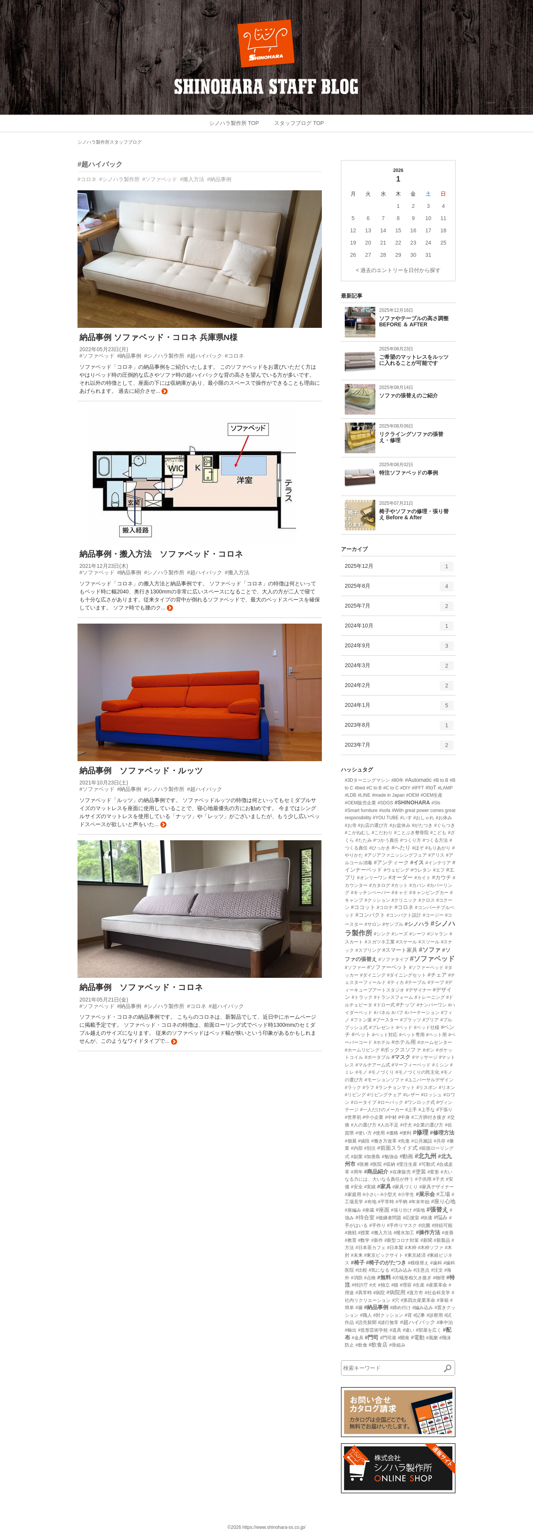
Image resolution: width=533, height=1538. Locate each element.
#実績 (370, 1187)
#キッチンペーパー (370, 892)
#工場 (443, 1194)
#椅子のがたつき (386, 1262)
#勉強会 (390, 1156)
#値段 (364, 1141)
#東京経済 (415, 1255)
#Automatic (418, 780)
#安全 (357, 1187)
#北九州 (425, 1156)
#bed (360, 788)
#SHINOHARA (412, 802)
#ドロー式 (384, 1005)
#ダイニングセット (406, 975)
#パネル (382, 1012)
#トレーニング (430, 997)
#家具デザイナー (436, 1187)
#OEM (412, 795)
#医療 (363, 1164)
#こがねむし (357, 832)
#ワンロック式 (420, 1102)
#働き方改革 (384, 1141)
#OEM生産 (431, 795)
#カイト (422, 877)
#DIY (405, 788)
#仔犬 (406, 1125)
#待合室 (365, 1217)
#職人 (366, 1315)
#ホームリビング (362, 1050)
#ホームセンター (434, 1042)
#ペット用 (436, 1034)
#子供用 (423, 1179)
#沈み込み (401, 1270)
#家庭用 (353, 1194)
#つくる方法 (435, 840)
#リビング (355, 1094)
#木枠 (411, 1247)
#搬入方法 (192, 179)
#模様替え (418, 1263)
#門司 (371, 1337)
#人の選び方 (363, 1125)
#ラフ (369, 1087)
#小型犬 (388, 1194)
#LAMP (445, 788)
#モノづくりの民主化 (417, 1072)
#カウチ (441, 877)
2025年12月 (399, 569)
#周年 (357, 1172)
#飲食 (361, 1345)
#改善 (448, 1232)
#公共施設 (421, 1141)
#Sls (435, 802)
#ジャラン (437, 934)
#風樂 (432, 1337)
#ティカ (396, 982)
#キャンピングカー (429, 892)
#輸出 (351, 1330)
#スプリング (368, 950)
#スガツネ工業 (380, 942)
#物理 (439, 1277)
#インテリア (438, 862)
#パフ (397, 1012)
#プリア (431, 1020)
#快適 (427, 1217)
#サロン (373, 924)
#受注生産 (407, 1164)
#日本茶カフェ (370, 1247)
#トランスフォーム (393, 997)
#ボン (428, 1050)
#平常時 (386, 1201)
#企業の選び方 (428, 1125)
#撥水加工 (404, 1232)
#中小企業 (373, 1117)
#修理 (420, 1132)
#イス (417, 862)
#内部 (357, 1148)
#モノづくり (381, 1072)
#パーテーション (422, 1012)
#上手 (411, 1109)
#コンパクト (370, 915)
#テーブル (415, 982)
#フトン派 (361, 1020)
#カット (399, 885)
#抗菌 (424, 1225)
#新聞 (426, 1240)
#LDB (350, 795)
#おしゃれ (423, 817)
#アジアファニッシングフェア (396, 855)
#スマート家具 (399, 950)
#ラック (353, 1087)
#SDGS (385, 802)
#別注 (370, 1148)
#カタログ (379, 885)
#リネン (447, 1087)
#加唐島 (372, 1156)
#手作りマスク (402, 1225)
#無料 (384, 1277)
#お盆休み (399, 825)
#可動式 (427, 1164)
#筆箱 (443, 1300)
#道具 (395, 1330)
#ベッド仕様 (426, 1027)
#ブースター (386, 1020)
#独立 (384, 1285)
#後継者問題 (389, 1217)
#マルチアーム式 (372, 1065)
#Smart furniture (361, 810)
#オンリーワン (372, 877)
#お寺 (351, 825)
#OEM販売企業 (360, 802)
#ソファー (355, 967)
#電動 (418, 1337)
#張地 (419, 1210)
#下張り (444, 1109)
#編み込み (422, 1307)
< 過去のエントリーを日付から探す (398, 270)
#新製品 (442, 1240)
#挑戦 (351, 1232)
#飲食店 (378, 1345)
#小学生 (406, 1194)
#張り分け (401, 1210)
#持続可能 (442, 1225)
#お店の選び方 (373, 825)
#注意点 (421, 1270)
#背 (408, 1315)
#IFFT (418, 788)
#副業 (357, 1156)
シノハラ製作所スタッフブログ (110, 142)
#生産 (419, 1285)
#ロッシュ (431, 1094)
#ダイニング (373, 975)
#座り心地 (443, 1201)
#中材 (391, 1117)
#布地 (370, 1201)
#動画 (406, 1156)
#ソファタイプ (393, 959)
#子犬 (438, 1179)
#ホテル (382, 1042)
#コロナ (385, 907)
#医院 (376, 1164)
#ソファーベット (387, 967)
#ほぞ (418, 848)
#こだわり (382, 832)
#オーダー (400, 877)
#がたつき (422, 825)
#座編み (353, 1210)
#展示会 (425, 1194)
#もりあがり (438, 848)
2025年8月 (399, 589)
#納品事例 (219, 179)
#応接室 (411, 1217)
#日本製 (395, 1247)
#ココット (363, 907)
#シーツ (417, 934)
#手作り (377, 1225)
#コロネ (87, 179)
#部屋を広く (428, 1330)
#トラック (362, 997)
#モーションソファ (384, 1080)
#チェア (437, 975)
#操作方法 (428, 1232)
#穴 (395, 1300)
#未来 (357, 1255)
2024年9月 (399, 648)
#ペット (361, 1034)
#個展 (351, 1141)
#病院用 (395, 1292)
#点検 (370, 1277)
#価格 (392, 1133)
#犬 (372, 1285)
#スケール (406, 942)
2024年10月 (399, 628)
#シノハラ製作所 (119, 179)
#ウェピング (396, 870)
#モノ (361, 1072)
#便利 (406, 1133)
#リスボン (427, 1087)
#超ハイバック (100, 164)
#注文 (437, 1270)
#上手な (426, 1109)
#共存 (440, 1141)
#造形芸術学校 (373, 1330)
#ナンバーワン (432, 1005)
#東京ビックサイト (383, 1255)
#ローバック (390, 1102)
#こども (438, 832)
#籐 (359, 1307)
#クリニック (404, 900)
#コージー (433, 915)
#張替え (437, 1209)
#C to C (391, 788)
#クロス (426, 900)
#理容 (406, 1285)
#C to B (374, 788)
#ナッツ (405, 1005)
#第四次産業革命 (418, 1300)
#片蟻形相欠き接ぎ (412, 1277)
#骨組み (397, 1345)
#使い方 (363, 1133)
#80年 (397, 780)
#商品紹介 (376, 1171)
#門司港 (388, 1337)
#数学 (364, 1240)
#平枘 (401, 1201)
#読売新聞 (365, 1322)
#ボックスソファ (401, 1050)
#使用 (379, 1133)
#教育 (351, 1240)
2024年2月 (399, 688)
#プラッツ (410, 1020)
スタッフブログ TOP (299, 123)
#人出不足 (388, 1125)
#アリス (436, 855)
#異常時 (363, 1292)
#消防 (357, 1277)
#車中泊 (445, 1322)
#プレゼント (382, 1027)
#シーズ (399, 934)
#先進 (404, 1141)
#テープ (436, 982)
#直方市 (415, 1292)
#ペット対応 (385, 1034)
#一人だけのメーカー (382, 1109)
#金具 (357, 1337)
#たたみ (363, 840)
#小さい (371, 1194)
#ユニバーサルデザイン (429, 1080)
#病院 (379, 1292)
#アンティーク (391, 862)
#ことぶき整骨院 (411, 832)
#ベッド (404, 1027)
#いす (406, 817)
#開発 (404, 1337)
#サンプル (392, 924)
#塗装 (419, 1171)
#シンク (382, 934)
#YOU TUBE (386, 817)
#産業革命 (436, 1285)
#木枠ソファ (431, 1247)
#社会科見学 (437, 1292)
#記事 (419, 1315)
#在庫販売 (400, 1172)
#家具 (384, 1186)
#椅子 (358, 1262)
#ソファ (430, 949)
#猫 (395, 1285)
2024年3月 (399, 668)
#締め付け (400, 1307)
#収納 (389, 1164)
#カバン (417, 885)
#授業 (364, 1232)
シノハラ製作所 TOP (234, 123)
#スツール (428, 942)
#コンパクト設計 (404, 915)
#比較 (361, 1270)
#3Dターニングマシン (367, 780)
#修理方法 (442, 1133)
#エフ (439, 870)
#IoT (430, 787)
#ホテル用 (403, 1042)
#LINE (364, 795)
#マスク (400, 1057)
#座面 (382, 1210)
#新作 (377, 1240)
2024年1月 (399, 708)
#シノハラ (417, 924)
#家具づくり (405, 1187)
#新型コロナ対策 (401, 1240)
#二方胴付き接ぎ (428, 1117)
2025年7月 (399, 608)
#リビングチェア (384, 1094)
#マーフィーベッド (411, 1065)
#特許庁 (360, 1285)
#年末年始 (419, 1201)
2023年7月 (399, 748)
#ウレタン (420, 870)
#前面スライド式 (397, 1148)
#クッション (377, 900)
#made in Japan (388, 795)
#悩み (440, 1217)
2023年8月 (399, 728)
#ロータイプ (363, 1102)
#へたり (400, 847)
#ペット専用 (412, 1034)
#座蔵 (369, 1210)
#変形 (433, 1172)
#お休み (444, 817)
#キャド (399, 892)
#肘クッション (388, 1315)
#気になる (378, 1270)
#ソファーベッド (426, 967)
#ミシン (440, 1065)
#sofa (384, 810)
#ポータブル (377, 1057)
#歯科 (436, 1263)
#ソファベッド (160, 179)
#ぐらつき (444, 825)
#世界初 (353, 1117)
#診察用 (434, 1315)
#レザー (411, 1094)
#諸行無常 (388, 1322)
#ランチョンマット (395, 1087)
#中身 (404, 1117)
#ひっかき (379, 848)
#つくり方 (410, 840)
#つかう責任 (386, 840)
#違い (409, 1330)
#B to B (440, 780)
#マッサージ (425, 1057)
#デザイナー (418, 990)
